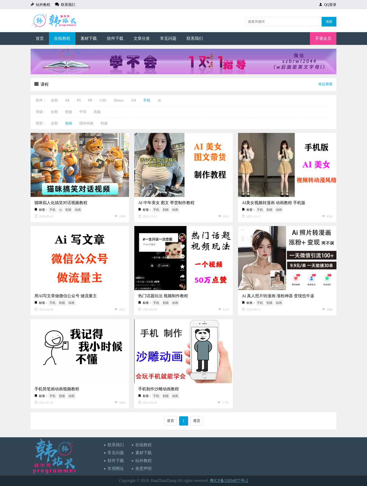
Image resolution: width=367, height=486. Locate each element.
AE (67, 100)
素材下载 (89, 38)
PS (79, 100)
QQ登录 (329, 4)
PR (90, 100)
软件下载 (115, 38)
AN (133, 100)
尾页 (196, 421)
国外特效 (86, 123)
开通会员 (323, 38)
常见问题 (168, 38)
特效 (104, 123)
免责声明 (143, 468)
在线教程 (62, 38)
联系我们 (67, 4)
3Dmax (118, 100)
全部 (54, 100)
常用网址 (116, 468)
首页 (40, 38)
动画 (68, 123)
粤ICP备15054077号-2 (229, 480)
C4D (102, 100)
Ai (159, 100)
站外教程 (42, 4)
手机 (146, 100)
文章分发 (142, 38)
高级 (97, 112)
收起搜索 (325, 84)
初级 (68, 112)
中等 (82, 112)
